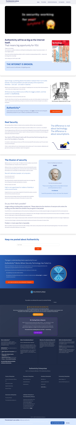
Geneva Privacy (8, 389)
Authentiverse (25, 385)
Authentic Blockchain (45, 382)
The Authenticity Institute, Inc (10, 401)
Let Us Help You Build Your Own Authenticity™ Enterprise (19, 282)
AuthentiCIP (43, 385)
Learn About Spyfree (38, 333)
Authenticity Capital (9, 384)
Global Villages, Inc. (62, 380)
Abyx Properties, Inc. (27, 380)
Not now (68, 423)
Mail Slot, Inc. (43, 380)
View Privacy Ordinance (38, 315)
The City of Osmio (8, 398)
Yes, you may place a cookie (57, 423)
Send (38, 249)
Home (38, 2)
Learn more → (43, 387)
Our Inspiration (61, 2)
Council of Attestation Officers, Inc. (11, 380)
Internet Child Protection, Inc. (64, 382)
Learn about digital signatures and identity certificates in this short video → (8, 362)
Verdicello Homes (26, 382)
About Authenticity (56, 112)
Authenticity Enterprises (52, 2)
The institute (43, 2)
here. (31, 408)
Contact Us (68, 2)
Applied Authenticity (9, 386)
